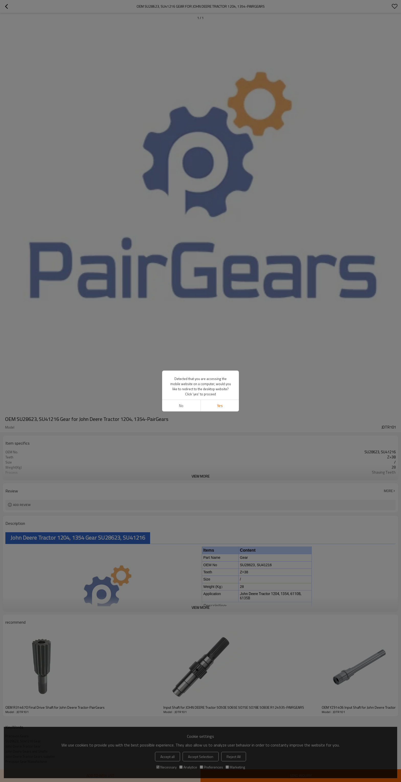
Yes (220, 406)
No (181, 406)
